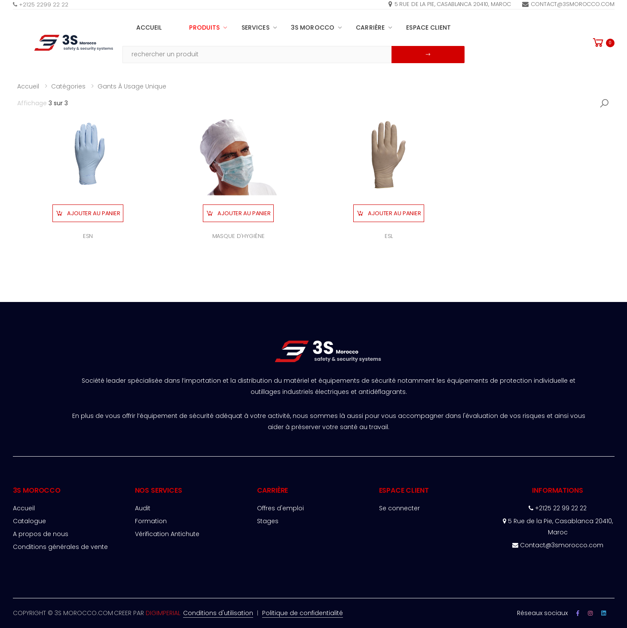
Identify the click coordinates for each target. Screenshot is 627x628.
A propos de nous (40, 534)
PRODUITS (204, 27)
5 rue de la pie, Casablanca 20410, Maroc (449, 4)
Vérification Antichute (167, 534)
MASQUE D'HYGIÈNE (238, 236)
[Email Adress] (257, 54)
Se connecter (399, 508)
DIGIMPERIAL (163, 613)
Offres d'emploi (280, 508)
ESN (88, 236)
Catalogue (29, 521)
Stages (267, 521)
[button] (603, 43)
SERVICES (255, 27)
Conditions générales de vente (60, 547)
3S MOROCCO (312, 27)
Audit (142, 508)
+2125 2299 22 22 (40, 4)
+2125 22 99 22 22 (558, 508)
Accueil (149, 27)
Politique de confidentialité (302, 613)
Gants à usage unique (132, 86)
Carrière (370, 27)
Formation (151, 521)
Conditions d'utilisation (218, 613)
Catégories (68, 86)
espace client (428, 27)
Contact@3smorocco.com (568, 4)
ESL (389, 236)
